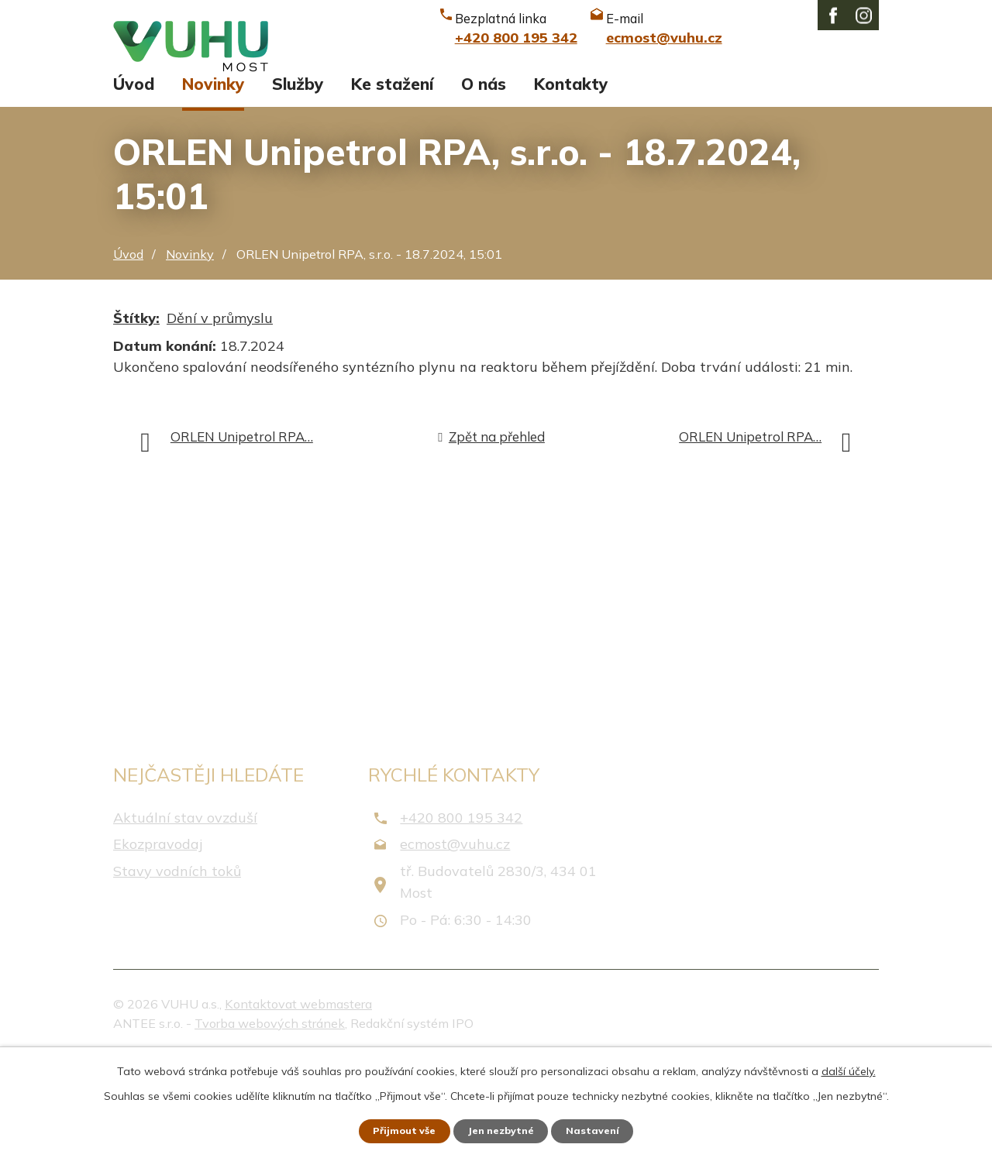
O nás (483, 184)
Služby (297, 184)
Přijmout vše (395, 1129)
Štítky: (136, 419)
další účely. (849, 1067)
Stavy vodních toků (177, 972)
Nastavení (604, 1129)
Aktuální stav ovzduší (185, 918)
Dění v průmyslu (220, 419)
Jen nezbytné (503, 1129)
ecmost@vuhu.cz (455, 945)
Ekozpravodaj (157, 945)
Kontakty (571, 184)
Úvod (133, 184)
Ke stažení (392, 184)
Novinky (213, 184)
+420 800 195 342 (461, 918)
